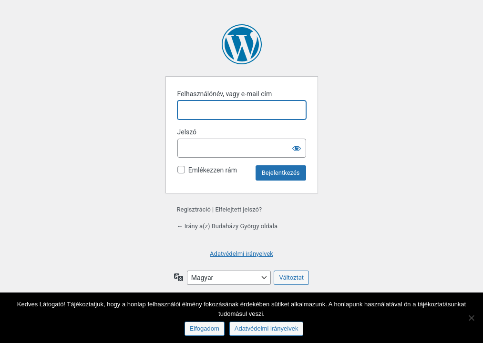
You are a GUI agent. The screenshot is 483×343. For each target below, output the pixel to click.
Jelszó (187, 132)
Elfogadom (204, 328)
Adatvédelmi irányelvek (241, 253)
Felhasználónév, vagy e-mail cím (224, 94)
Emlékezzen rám (212, 170)
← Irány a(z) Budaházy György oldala (227, 226)
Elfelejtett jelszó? (239, 209)
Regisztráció (194, 209)
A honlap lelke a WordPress (242, 44)
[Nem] (471, 318)
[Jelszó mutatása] (296, 148)
